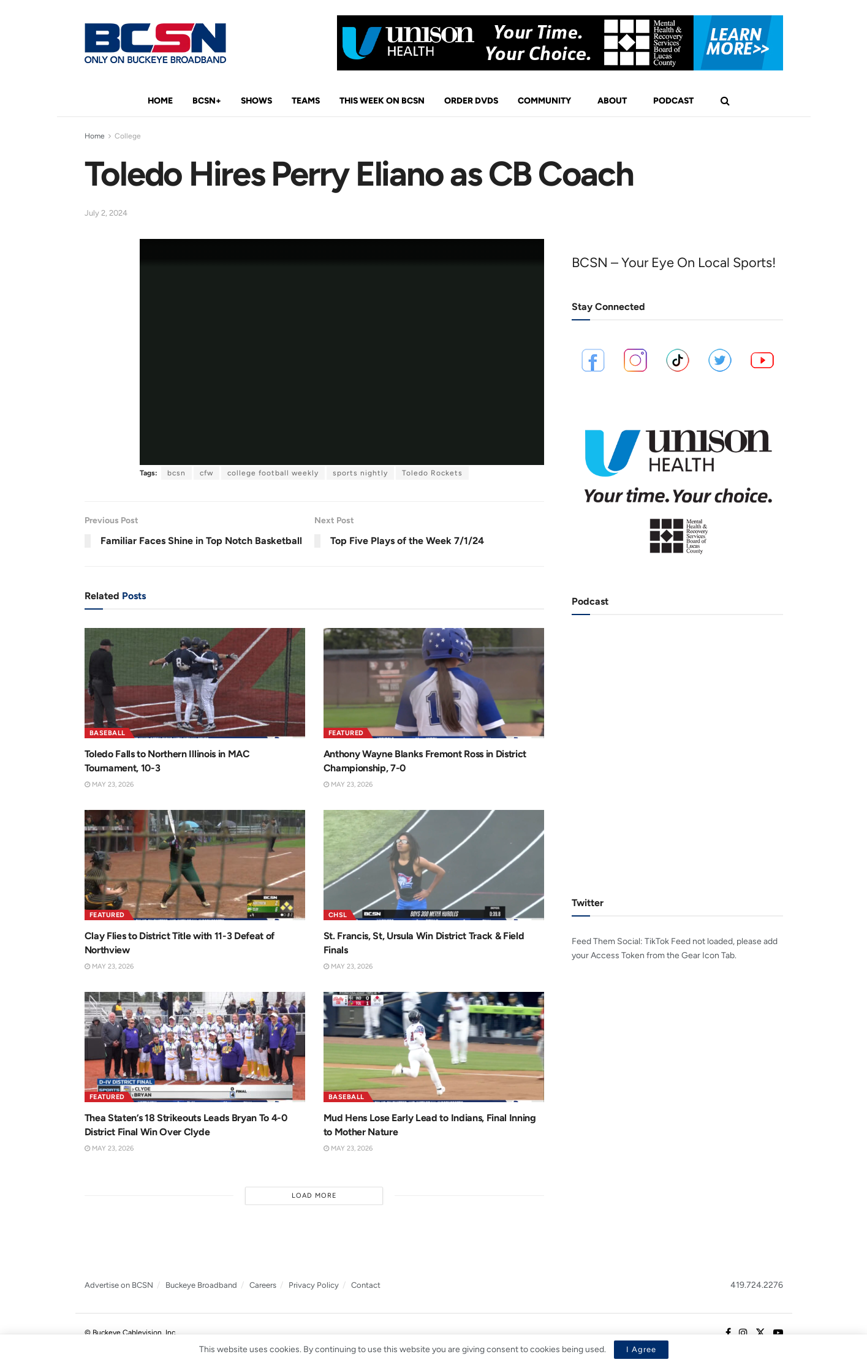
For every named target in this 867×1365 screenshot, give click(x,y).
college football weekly (273, 473)
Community (544, 101)
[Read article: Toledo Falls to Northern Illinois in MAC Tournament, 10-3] (195, 683)
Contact (365, 1285)
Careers (262, 1285)
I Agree (641, 1349)
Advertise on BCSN (119, 1285)
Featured (346, 733)
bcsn (176, 473)
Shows (256, 101)
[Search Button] (725, 101)
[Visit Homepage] (155, 43)
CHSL (337, 915)
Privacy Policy (314, 1285)
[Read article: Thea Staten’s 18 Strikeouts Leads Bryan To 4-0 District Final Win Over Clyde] (195, 1047)
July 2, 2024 (106, 212)
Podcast (673, 101)
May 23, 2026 (109, 784)
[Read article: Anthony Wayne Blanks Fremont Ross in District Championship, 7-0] (434, 683)
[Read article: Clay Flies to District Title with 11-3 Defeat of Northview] (195, 865)
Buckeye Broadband (201, 1285)
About (612, 101)
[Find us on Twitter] (760, 1333)
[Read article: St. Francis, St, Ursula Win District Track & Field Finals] (434, 865)
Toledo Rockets (432, 473)
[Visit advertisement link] (560, 42)
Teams (306, 101)
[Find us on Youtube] (778, 1333)
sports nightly (360, 473)
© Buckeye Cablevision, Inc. (131, 1332)
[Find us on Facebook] (728, 1333)
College (128, 136)
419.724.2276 (756, 1285)
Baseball (107, 733)
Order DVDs (471, 101)
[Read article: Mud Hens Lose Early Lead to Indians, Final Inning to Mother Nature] (434, 1047)
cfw (206, 473)
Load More (314, 1196)
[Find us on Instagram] (743, 1333)
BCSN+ (206, 101)
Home (160, 101)
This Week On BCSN (382, 101)
